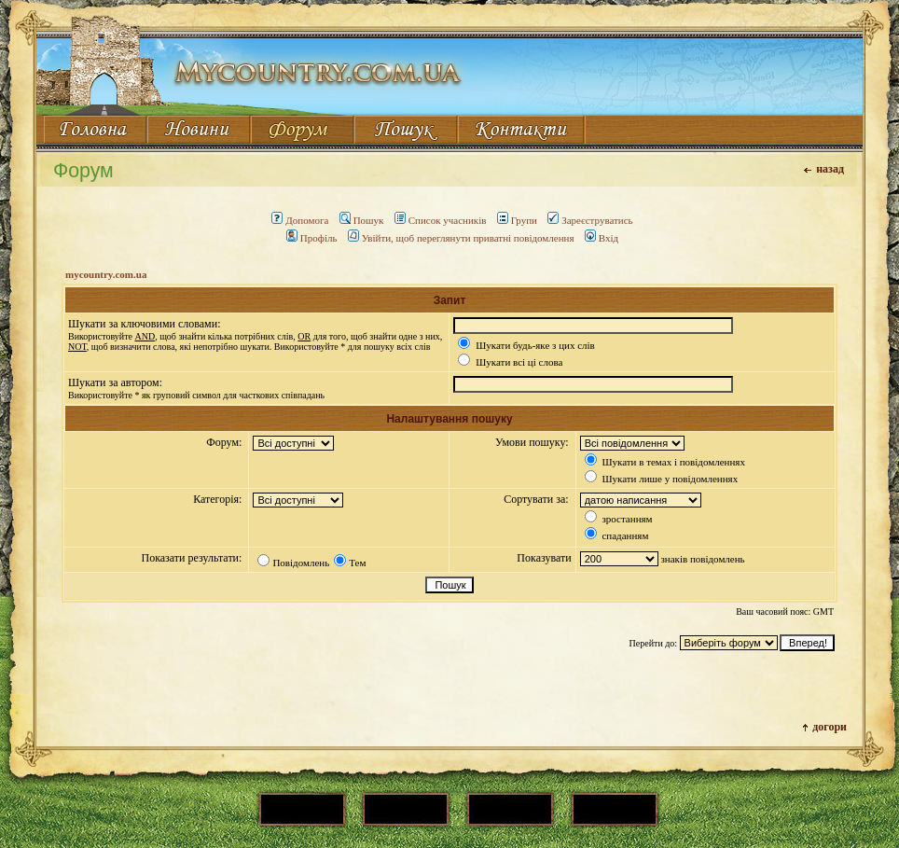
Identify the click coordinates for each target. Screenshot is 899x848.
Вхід (601, 237)
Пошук (361, 220)
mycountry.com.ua (105, 274)
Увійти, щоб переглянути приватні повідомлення (461, 237)
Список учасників (440, 220)
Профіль (312, 237)
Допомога (299, 220)
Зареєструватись (589, 220)
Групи (517, 220)
